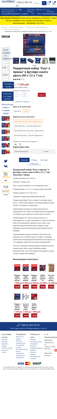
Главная (4, 27)
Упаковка (33, 340)
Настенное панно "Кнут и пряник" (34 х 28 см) (52, 279)
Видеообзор (19, 265)
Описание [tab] (24, 160)
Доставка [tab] (44, 160)
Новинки (45, 14)
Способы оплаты (7, 348)
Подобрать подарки (8, 85)
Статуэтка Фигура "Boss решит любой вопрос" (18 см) (26, 309)
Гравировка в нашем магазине (53, 16)
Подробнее (40, 23)
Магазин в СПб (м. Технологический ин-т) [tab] (34, 164)
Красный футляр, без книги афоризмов (29, 131)
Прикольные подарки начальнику (36, 27)
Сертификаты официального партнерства (20, 356)
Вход (47, 9)
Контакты (30, 11)
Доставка (32, 9)
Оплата (40, 9)
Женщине (11, 14)
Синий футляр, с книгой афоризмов (27, 126)
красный (17, 111)
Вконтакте (47, 355)
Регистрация (50, 11)
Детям (17, 14)
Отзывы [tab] (34, 160)
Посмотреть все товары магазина (7, 96)
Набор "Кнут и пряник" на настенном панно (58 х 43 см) (43, 281)
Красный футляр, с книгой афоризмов (28, 135)
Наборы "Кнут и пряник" (12, 29)
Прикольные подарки (16, 27)
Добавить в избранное (21, 102)
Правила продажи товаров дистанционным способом (35, 354)
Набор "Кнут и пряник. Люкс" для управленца (35, 308)
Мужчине (5, 14)
